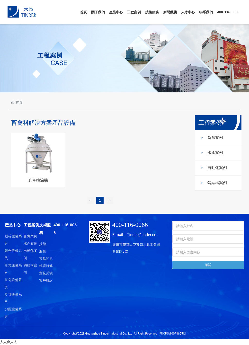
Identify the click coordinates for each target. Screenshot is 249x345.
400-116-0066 (130, 224)
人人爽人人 (8, 342)
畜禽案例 (215, 137)
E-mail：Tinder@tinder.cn (134, 234)
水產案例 (215, 152)
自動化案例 (217, 167)
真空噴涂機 (38, 180)
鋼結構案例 (217, 182)
